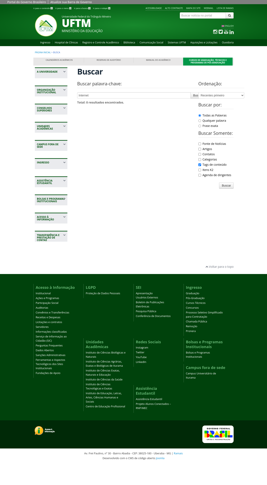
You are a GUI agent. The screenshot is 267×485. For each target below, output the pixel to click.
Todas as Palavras (212, 115)
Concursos (192, 329)
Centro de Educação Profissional (105, 427)
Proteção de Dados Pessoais (103, 314)
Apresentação (144, 314)
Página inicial (43, 52)
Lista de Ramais (225, 8)
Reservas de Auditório (109, 60)
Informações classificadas (51, 353)
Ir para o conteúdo (43, 8)
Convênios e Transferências (52, 333)
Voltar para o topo (219, 288)
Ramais (178, 474)
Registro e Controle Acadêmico (100, 42)
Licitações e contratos (49, 343)
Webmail (208, 8)
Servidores (42, 348)
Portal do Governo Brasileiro (26, 2)
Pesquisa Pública (146, 332)
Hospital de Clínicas (66, 42)
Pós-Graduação (195, 319)
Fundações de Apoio (48, 394)
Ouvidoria (228, 42)
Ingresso (45, 42)
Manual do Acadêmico (158, 60)
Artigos (205, 149)
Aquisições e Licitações (203, 42)
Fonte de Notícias (212, 144)
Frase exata (208, 126)
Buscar (197, 95)
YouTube (141, 378)
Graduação (192, 314)
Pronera (191, 352)
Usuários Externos (147, 318)
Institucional (43, 314)
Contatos (206, 154)
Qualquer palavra (212, 121)
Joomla (160, 479)
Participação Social (47, 324)
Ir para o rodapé (101, 8)
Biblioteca (129, 42)
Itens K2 (205, 170)
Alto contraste (174, 8)
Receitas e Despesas (48, 338)
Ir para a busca (82, 8)
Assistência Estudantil (149, 420)
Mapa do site (193, 8)
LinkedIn (141, 383)
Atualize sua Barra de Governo (71, 2)
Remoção (191, 347)
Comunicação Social (151, 42)
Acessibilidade (154, 8)
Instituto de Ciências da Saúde (104, 401)
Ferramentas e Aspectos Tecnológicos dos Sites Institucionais (50, 385)
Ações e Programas (47, 319)
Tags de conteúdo (212, 165)
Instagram (142, 369)
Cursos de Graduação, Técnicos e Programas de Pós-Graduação (208, 61)
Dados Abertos (45, 371)
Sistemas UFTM (177, 42)
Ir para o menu (63, 8)
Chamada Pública (196, 342)
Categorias (207, 159)
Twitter (140, 373)
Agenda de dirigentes (214, 175)
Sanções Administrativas (50, 376)
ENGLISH (229, 25)
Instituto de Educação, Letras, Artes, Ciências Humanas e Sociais (104, 419)
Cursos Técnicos (195, 324)
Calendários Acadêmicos (59, 60)
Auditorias (42, 329)
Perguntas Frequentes (49, 366)
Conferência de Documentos (153, 337)
